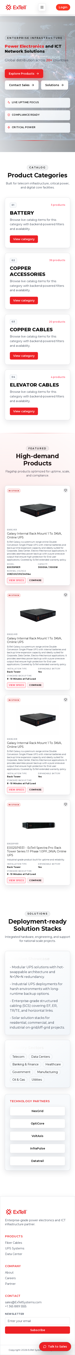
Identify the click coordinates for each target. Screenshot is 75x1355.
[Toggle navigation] (42, 7)
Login (63, 7)
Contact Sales (21, 85)
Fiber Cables (13, 1243)
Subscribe (37, 1330)
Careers (10, 1278)
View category (24, 239)
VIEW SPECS (16, 580)
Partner (10, 1284)
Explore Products (24, 73)
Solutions (54, 85)
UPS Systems (14, 1248)
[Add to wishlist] (65, 490)
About (9, 1272)
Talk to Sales (55, 1346)
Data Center (13, 1254)
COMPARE (35, 580)
